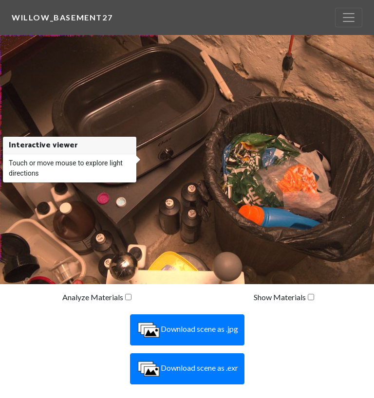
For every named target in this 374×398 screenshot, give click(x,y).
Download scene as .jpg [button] (187, 330)
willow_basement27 (62, 17)
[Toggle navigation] (348, 17)
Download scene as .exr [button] (187, 369)
